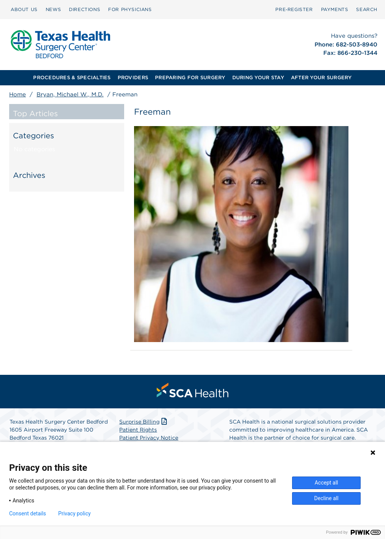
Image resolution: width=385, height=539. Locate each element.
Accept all (326, 483)
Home (17, 94)
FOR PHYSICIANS (130, 9)
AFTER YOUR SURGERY (321, 77)
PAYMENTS (334, 9)
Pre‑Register (294, 9)
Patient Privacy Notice (148, 438)
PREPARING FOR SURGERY (190, 77)
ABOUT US (24, 9)
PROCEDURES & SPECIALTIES (71, 77)
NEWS (53, 9)
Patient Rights (138, 430)
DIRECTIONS (84, 9)
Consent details (27, 513)
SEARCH (366, 9)
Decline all (326, 498)
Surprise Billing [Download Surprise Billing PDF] (143, 422)
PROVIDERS (133, 77)
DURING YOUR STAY (258, 77)
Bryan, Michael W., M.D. (70, 94)
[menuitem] (24, 9)
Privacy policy (74, 513)
